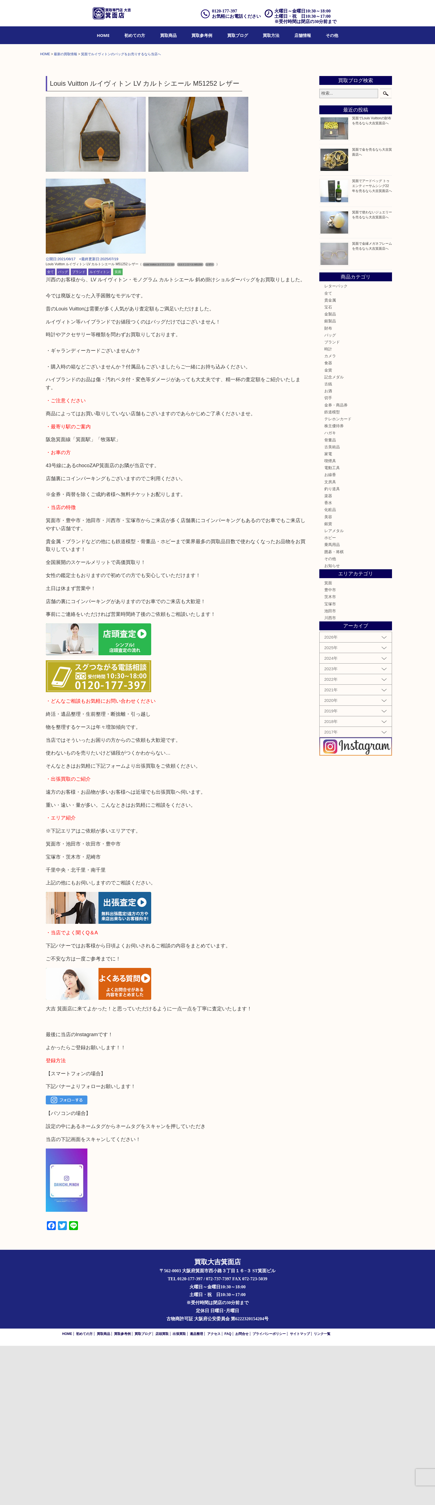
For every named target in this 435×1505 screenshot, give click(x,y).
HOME (103, 35)
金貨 (328, 529)
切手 (328, 557)
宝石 (328, 466)
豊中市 (330, 749)
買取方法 (271, 35)
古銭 (328, 543)
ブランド (78, 431)
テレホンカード (337, 578)
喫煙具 (330, 620)
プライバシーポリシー (269, 1493)
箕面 (118, 431)
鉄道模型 (332, 571)
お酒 (328, 550)
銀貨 (328, 683)
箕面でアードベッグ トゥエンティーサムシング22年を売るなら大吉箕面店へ (372, 345)
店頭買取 (162, 1493)
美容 (328, 676)
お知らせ (332, 725)
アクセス (214, 1493)
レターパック (336, 445)
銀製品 (330, 480)
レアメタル (334, 690)
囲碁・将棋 (334, 711)
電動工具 (332, 627)
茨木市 (330, 756)
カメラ (330, 515)
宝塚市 (330, 763)
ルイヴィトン (100, 431)
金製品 (330, 473)
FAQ (227, 1493)
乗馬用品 (332, 704)
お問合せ (242, 1493)
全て (50, 431)
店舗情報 (302, 35)
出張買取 (179, 1493)
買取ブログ (237, 35)
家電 (328, 613)
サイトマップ (300, 1493)
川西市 (330, 777)
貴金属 (330, 459)
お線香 (330, 634)
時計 (328, 508)
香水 (328, 662)
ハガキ (330, 592)
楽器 (328, 655)
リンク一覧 (322, 1493)
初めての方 (134, 35)
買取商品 (168, 35)
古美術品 (332, 606)
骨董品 (330, 599)
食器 (328, 522)
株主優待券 (334, 585)
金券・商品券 (336, 564)
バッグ (63, 431)
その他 (332, 35)
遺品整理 (196, 1493)
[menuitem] (103, 35)
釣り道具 (332, 648)
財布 (328, 487)
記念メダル (334, 536)
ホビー (330, 697)
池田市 (330, 770)
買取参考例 (201, 35)
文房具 (330, 641)
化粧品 (330, 669)
